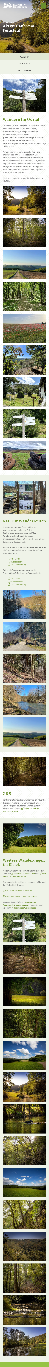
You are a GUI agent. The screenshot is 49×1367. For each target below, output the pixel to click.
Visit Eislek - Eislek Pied (24, 873)
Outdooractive (16, 561)
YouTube (28, 890)
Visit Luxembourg (18, 564)
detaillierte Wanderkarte (25, 907)
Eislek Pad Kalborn (13, 890)
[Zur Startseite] (15, 5)
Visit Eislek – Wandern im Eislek (24, 875)
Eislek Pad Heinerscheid (15, 896)
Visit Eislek (15, 558)
